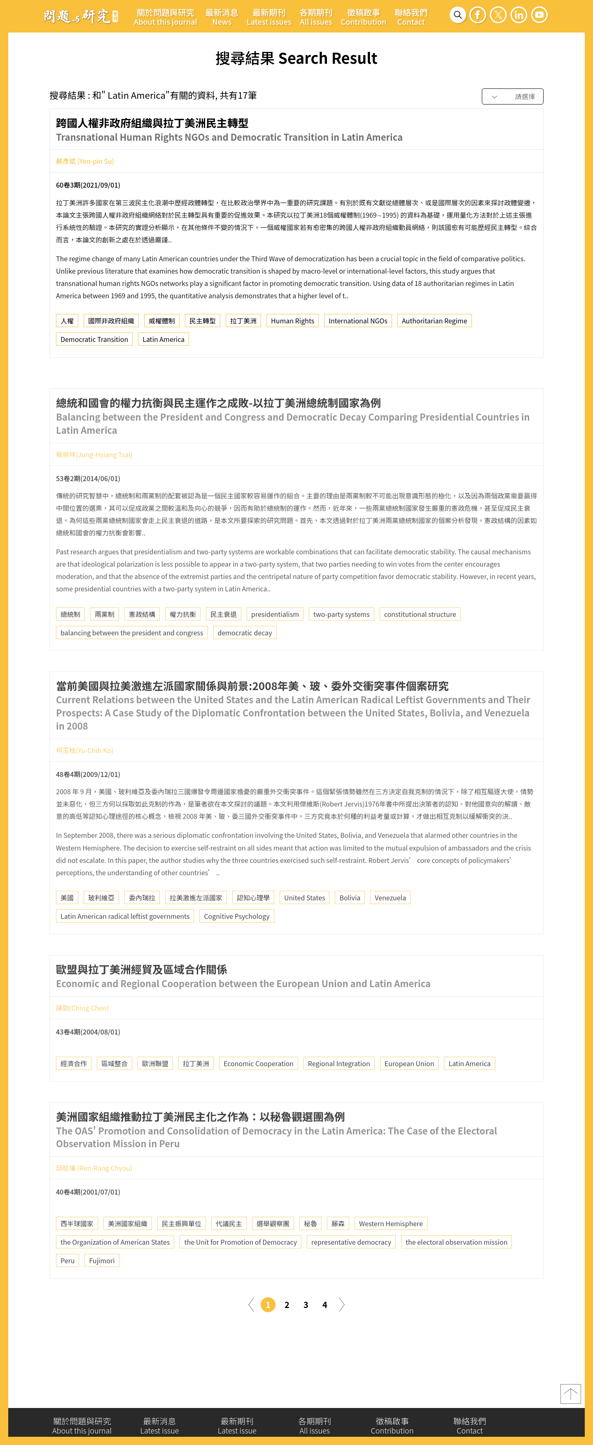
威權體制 (162, 323)
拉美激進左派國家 (196, 922)
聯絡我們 (411, 16)
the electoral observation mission (456, 1266)
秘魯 (310, 1248)
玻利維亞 (101, 922)
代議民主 (229, 1248)
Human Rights (292, 323)
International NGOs (358, 323)
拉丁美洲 (243, 323)
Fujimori (101, 1285)
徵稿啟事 (364, 16)
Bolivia (349, 922)
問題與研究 (81, 16)
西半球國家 (77, 1248)
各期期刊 (316, 16)
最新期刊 (269, 16)
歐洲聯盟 (155, 1087)
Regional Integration (339, 1087)
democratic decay (245, 657)
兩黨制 (104, 638)
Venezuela (390, 922)
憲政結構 (142, 638)
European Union (409, 1087)
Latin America (163, 342)
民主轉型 (202, 323)
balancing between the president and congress (132, 657)
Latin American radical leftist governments (125, 940)
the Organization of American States (115, 1266)
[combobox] (512, 97)
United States (304, 922)
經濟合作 (74, 1087)
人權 (67, 323)
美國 (67, 922)
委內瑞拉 (142, 922)
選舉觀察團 (273, 1248)
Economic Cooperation (259, 1087)
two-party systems (341, 638)
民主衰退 (223, 638)
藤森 (338, 1248)
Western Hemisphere (391, 1248)
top (570, 1398)
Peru (68, 1285)
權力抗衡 (183, 638)
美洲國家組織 (127, 1248)
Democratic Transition (94, 342)
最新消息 (221, 16)
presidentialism (275, 638)
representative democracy (351, 1266)
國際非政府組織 (111, 323)
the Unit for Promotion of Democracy (240, 1266)
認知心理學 (253, 922)
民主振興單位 (181, 1248)
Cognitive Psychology (236, 940)
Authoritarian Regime (434, 323)
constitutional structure (420, 638)
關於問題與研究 (165, 16)
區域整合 (114, 1087)
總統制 (70, 638)
